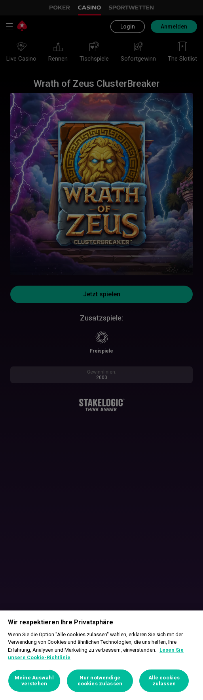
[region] (101, 655)
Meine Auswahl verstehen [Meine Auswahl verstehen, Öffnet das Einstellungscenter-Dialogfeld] (34, 681)
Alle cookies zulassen (164, 681)
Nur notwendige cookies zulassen (100, 681)
